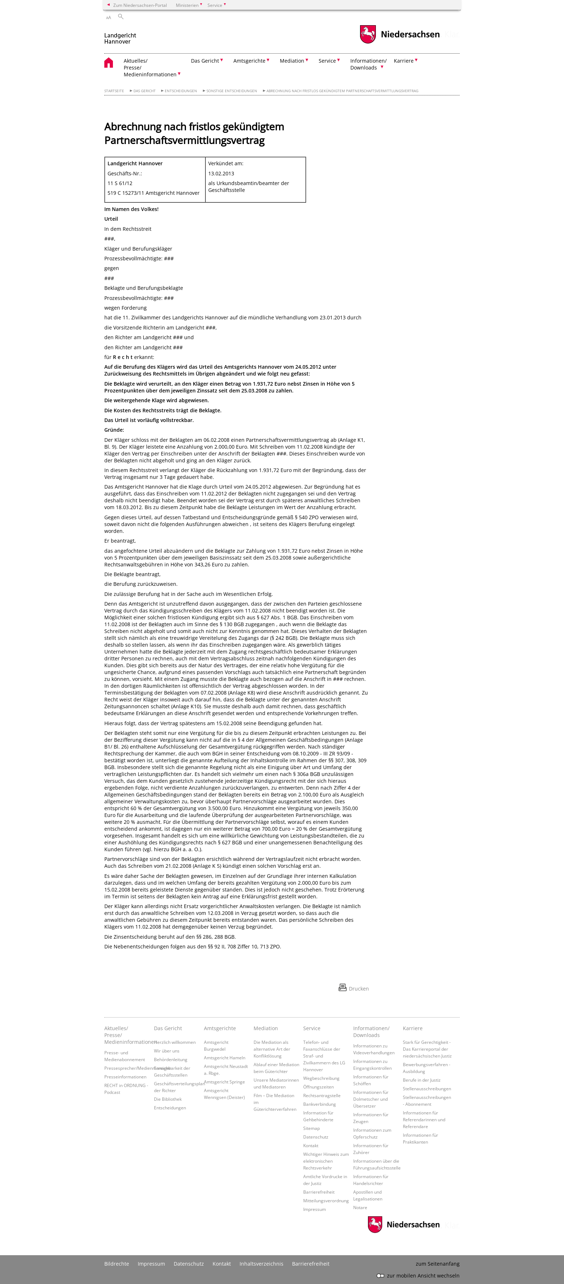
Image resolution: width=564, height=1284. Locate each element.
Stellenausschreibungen (427, 1088)
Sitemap (311, 1128)
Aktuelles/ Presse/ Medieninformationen (127, 1035)
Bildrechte (116, 1263)
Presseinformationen (125, 1076)
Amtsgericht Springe (224, 1082)
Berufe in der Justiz (422, 1080)
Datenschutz (315, 1137)
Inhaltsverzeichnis (261, 1263)
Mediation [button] (292, 60)
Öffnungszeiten (318, 1087)
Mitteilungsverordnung (326, 1200)
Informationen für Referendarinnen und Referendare (424, 1119)
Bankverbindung (319, 1104)
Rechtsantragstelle (322, 1095)
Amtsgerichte (220, 1028)
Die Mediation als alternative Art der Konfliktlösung (272, 1049)
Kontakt (310, 1145)
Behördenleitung (170, 1059)
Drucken (359, 988)
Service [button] (327, 60)
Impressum (314, 1209)
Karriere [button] (404, 60)
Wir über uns (166, 1051)
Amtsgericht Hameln (224, 1057)
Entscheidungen (181, 91)
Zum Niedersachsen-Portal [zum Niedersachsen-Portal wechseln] (140, 5)
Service (311, 1028)
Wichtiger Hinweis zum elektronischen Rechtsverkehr (326, 1161)
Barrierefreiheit (319, 1192)
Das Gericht (144, 91)
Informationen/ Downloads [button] (368, 64)
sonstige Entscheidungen (231, 91)
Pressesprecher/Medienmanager (137, 1068)
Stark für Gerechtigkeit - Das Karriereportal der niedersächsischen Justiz (427, 1049)
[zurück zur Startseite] (120, 35)
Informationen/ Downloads (371, 1031)
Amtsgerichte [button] (249, 60)
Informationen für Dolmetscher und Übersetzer (370, 1099)
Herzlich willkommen (175, 1042)
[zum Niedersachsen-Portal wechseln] (400, 42)
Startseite (114, 91)
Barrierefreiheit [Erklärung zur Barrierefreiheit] (310, 1263)
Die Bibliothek (168, 1099)
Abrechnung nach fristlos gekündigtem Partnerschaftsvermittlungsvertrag (342, 91)
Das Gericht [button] (205, 60)
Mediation (266, 1028)
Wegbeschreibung (321, 1078)
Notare (360, 1207)
